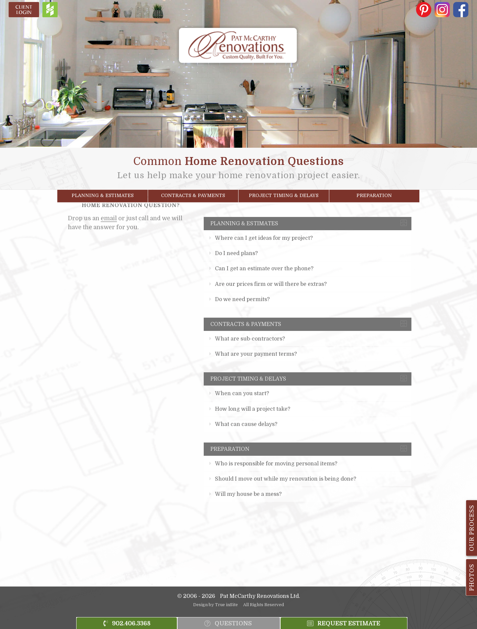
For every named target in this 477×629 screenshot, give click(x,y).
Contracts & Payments (193, 193)
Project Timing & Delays (283, 193)
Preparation (374, 193)
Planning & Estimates (102, 193)
